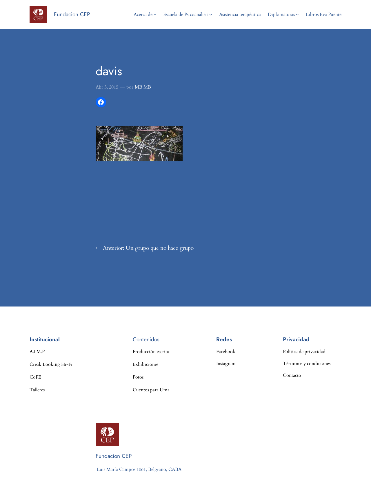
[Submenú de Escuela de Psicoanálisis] (210, 14)
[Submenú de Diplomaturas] (297, 14)
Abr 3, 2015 (107, 87)
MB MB (143, 87)
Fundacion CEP (72, 14)
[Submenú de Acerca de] (155, 14)
